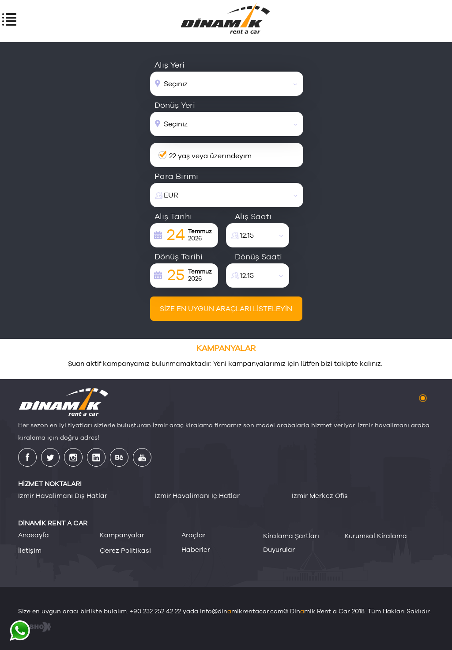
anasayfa (33, 535)
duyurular (279, 549)
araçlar (193, 535)
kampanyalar (122, 535)
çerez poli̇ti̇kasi (125, 550)
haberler (195, 549)
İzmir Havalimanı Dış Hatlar (62, 495)
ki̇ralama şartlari (291, 535)
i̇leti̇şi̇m (29, 550)
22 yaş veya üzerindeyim (210, 156)
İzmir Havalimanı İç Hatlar (197, 495)
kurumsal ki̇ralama (376, 535)
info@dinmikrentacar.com (241, 611)
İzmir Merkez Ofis (320, 495)
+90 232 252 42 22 (155, 611)
